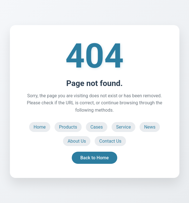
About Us (77, 141)
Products (68, 127)
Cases (96, 127)
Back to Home (94, 157)
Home (40, 127)
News (149, 127)
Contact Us (110, 141)
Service (123, 127)
